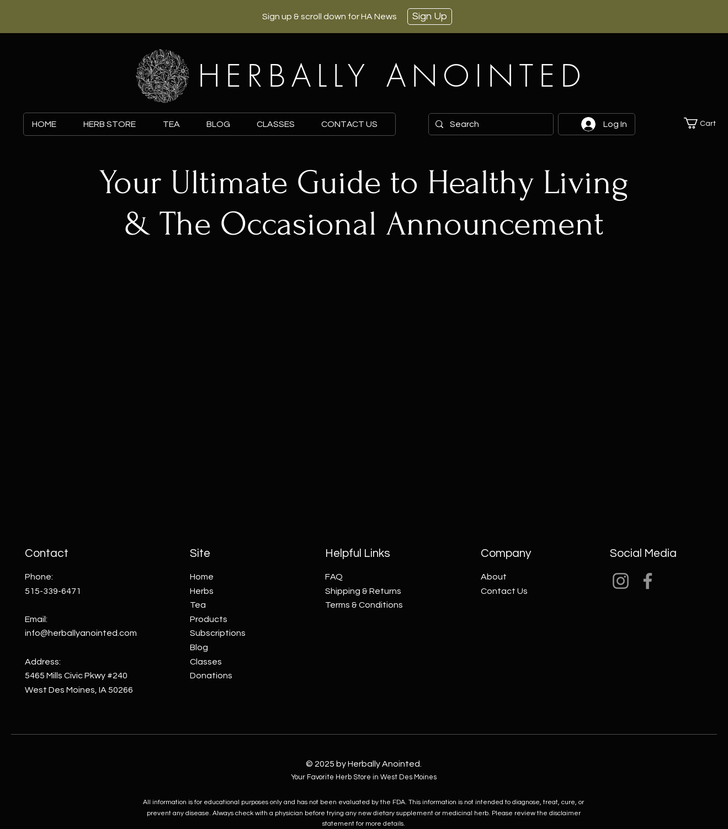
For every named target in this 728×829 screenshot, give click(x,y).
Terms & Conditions (364, 605)
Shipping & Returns (363, 591)
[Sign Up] (429, 16)
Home (202, 576)
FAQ (334, 576)
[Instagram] (620, 581)
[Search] (490, 124)
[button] (706, 123)
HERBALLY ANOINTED (392, 76)
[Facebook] (647, 581)
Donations (211, 675)
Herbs (202, 591)
